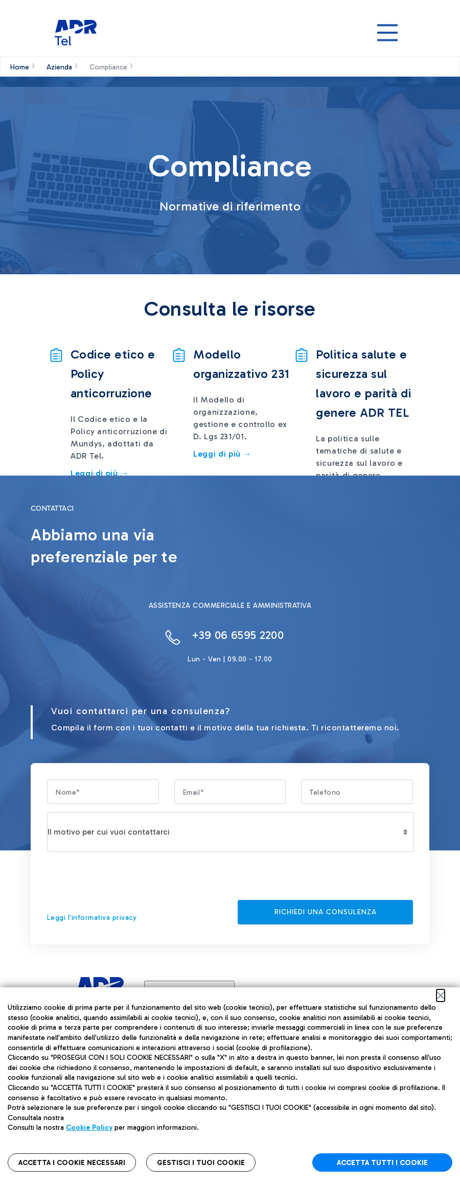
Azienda (59, 67)
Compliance (108, 67)
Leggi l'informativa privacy (91, 917)
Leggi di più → (222, 454)
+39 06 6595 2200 (238, 635)
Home (19, 67)
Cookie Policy (89, 1127)
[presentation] (124, 880)
